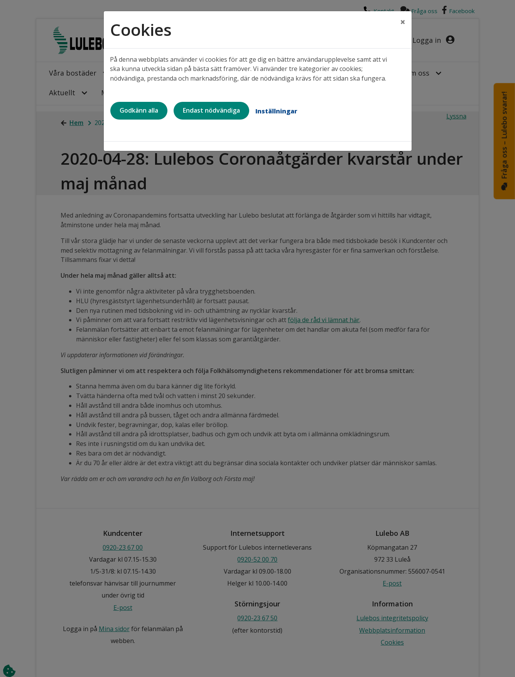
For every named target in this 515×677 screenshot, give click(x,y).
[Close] (403, 22)
